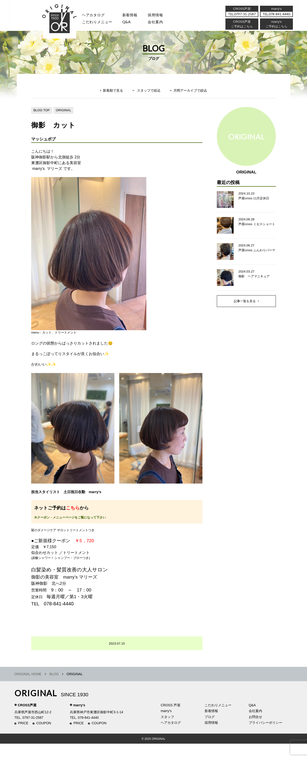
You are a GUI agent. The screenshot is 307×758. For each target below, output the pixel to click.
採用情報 (161, 15)
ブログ (210, 731)
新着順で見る (110, 97)
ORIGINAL (65, 115)
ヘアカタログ (95, 15)
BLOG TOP (42, 115)
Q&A (130, 23)
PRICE (23, 738)
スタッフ (65, 23)
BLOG (54, 688)
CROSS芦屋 (27, 719)
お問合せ (255, 731)
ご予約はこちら (276, 27)
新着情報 (211, 725)
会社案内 (161, 23)
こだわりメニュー (218, 719)
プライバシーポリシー (265, 737)
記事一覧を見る (245, 310)
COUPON (43, 738)
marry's (79, 719)
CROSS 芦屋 (170, 719)
